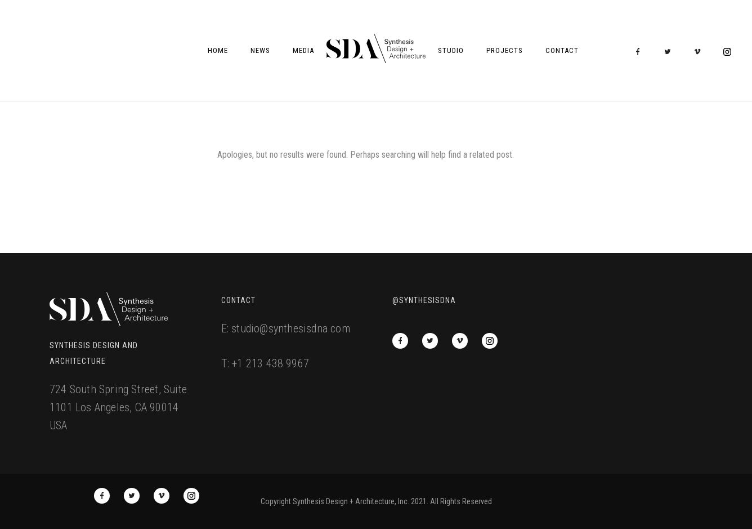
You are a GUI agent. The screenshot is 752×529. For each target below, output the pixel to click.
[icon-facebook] (640, 52)
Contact (562, 50)
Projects (504, 50)
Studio (451, 50)
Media (303, 50)
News (260, 50)
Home (218, 50)
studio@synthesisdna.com (290, 328)
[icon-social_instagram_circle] (727, 52)
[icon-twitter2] (670, 52)
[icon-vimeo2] (700, 52)
